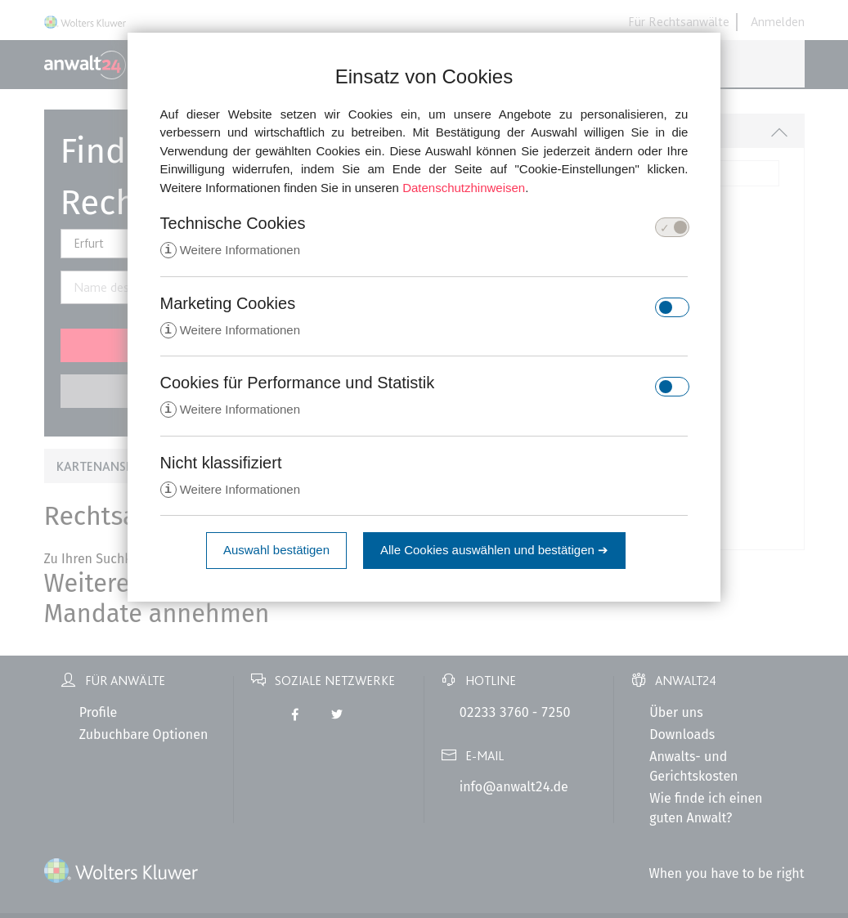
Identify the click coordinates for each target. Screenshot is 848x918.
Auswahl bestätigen (276, 553)
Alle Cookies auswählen (494, 553)
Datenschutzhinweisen (463, 188)
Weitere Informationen (230, 250)
